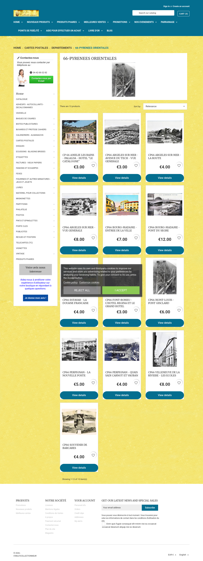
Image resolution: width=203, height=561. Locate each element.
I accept (121, 290)
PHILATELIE (21, 209)
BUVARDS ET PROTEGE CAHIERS (31, 129)
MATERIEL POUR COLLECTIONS (30, 193)
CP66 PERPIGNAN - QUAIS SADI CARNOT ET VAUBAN (121, 374)
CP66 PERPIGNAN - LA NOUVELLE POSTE (76, 374)
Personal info (80, 505)
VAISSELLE (21, 113)
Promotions (21, 505)
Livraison (49, 505)
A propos (49, 517)
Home (35, 93)
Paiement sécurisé (53, 521)
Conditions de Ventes (54, 513)
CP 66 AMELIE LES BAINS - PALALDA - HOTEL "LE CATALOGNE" (78, 158)
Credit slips (79, 513)
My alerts (78, 521)
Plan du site (50, 529)
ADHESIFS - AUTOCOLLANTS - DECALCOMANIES (30, 106)
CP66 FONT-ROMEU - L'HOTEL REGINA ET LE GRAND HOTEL (120, 303)
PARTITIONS (21, 204)
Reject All (82, 290)
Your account (85, 500)
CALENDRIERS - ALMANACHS (29, 135)
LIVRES (19, 187)
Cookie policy (70, 282)
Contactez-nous (52, 525)
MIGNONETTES (23, 198)
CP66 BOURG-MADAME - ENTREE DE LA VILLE (121, 229)
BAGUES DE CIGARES (26, 118)
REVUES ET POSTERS (26, 237)
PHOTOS (20, 215)
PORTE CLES (22, 226)
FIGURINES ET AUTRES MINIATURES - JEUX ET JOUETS (33, 180)
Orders (77, 509)
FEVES (19, 173)
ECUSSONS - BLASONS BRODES (30, 151)
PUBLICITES (21, 231)
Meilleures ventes (23, 513)
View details (79, 177)
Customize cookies (89, 282)
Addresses (79, 517)
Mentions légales (52, 509)
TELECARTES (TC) (24, 242)
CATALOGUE (21, 99)
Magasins (49, 533)
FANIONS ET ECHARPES (27, 168)
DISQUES (20, 146)
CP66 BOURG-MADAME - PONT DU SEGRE (164, 229)
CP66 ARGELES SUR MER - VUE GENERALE (78, 229)
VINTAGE (20, 253)
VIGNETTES (21, 248)
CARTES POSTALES (25, 140)
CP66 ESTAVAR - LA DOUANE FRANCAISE (75, 301)
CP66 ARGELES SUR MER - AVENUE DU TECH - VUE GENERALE (121, 158)
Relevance (165, 106)
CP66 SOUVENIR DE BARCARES (74, 446)
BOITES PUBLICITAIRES (27, 124)
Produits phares (25, 259)
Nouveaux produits (24, 509)
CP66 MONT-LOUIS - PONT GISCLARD (161, 301)
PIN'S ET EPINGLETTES (26, 220)
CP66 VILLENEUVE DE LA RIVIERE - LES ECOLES (164, 374)
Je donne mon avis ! (35, 298)
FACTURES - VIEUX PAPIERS (29, 162)
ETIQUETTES (22, 157)
